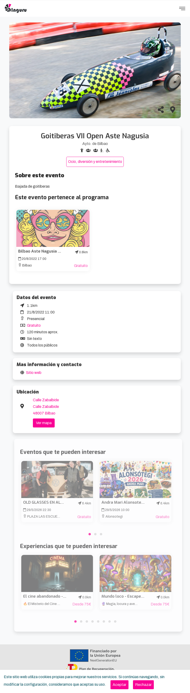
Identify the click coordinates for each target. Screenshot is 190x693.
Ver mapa (44, 423)
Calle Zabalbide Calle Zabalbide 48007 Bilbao (46, 406)
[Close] (119, 684)
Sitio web (33, 373)
